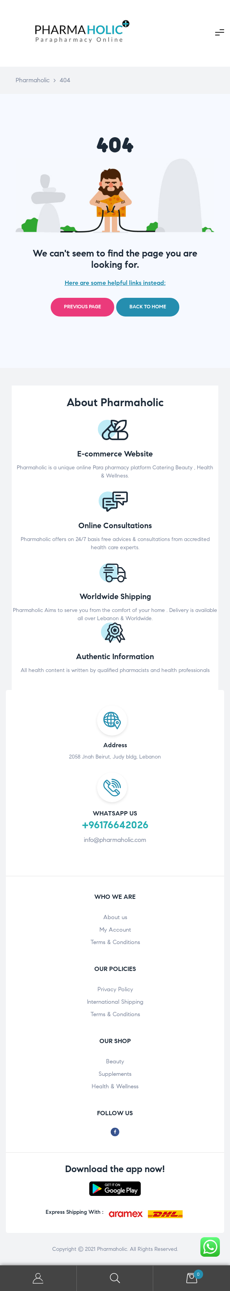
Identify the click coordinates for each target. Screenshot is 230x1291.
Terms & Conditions (115, 942)
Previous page (82, 307)
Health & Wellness (115, 1086)
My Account (115, 929)
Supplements (115, 1073)
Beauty (115, 1061)
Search (115, 1278)
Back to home (147, 307)
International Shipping (115, 1001)
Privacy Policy (115, 989)
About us (115, 917)
